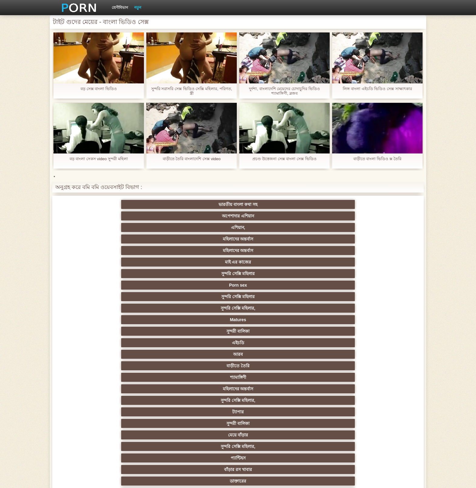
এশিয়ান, (208, 204)
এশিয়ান (208, 285)
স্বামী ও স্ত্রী (208, 250)
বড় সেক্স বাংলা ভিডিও (99, 88)
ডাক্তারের (89, 250)
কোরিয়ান (89, 411)
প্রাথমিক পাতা (345, 478)
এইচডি (89, 227)
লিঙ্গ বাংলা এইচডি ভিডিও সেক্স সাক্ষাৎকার (377, 88)
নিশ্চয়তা (387, 319)
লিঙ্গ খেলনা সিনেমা (208, 411)
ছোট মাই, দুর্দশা (386, 354)
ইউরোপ (208, 365)
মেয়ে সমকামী (89, 262)
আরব (149, 227)
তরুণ (208, 377)
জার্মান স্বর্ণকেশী (327, 377)
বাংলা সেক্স (149, 423)
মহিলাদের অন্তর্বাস (267, 204)
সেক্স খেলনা (149, 400)
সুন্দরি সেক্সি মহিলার (89, 216)
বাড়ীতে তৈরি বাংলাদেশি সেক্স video (191, 158)
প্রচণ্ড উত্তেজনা (327, 262)
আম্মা (267, 354)
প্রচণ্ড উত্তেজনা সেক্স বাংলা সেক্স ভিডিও (284, 158)
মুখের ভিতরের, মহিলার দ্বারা (386, 411)
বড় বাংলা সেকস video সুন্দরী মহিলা (98, 158)
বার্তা (327, 250)
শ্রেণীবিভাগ (120, 7)
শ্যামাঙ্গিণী (268, 227)
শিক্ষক (89, 331)
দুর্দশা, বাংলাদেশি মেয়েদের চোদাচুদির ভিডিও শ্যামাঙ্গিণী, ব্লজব (284, 91)
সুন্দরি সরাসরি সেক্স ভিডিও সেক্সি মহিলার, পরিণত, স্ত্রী (191, 91)
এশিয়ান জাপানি (208, 262)
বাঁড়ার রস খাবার (387, 239)
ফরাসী (327, 400)
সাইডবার (148, 365)
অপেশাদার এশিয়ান (149, 204)
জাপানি (267, 319)
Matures (327, 216)
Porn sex (149, 216)
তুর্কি (89, 342)
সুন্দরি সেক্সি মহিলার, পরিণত (386, 296)
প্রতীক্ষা (387, 273)
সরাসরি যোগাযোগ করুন (268, 400)
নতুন (137, 7)
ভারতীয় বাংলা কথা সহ (89, 204)
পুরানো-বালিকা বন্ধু (386, 262)
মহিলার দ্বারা (208, 342)
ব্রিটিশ (89, 296)
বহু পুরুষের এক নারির (268, 285)
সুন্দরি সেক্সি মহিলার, (267, 216)
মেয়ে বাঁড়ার (208, 239)
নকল (148, 331)
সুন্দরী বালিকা (386, 216)
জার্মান (327, 285)
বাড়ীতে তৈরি (208, 227)
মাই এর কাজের (386, 204)
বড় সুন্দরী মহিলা (268, 411)
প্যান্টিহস (327, 239)
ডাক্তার (327, 411)
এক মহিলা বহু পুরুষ (327, 331)
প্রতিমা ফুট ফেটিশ (327, 342)
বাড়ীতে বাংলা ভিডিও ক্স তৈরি (377, 158)
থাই (149, 342)
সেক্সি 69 (208, 400)
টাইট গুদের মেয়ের (268, 423)
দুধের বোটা (208, 273)
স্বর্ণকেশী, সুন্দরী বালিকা (148, 319)
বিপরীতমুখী (89, 423)
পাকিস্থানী (149, 262)
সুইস (327, 388)
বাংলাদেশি (386, 331)
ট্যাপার (89, 239)
